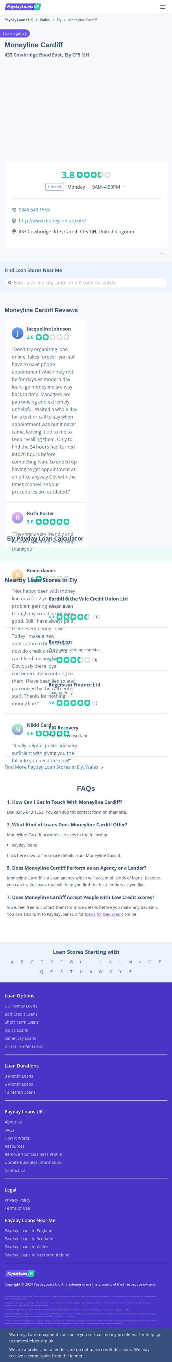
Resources (15, 1146)
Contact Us (15, 1170)
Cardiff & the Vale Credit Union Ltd (88, 599)
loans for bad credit (104, 914)
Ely (59, 19)
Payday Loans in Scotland (29, 1238)
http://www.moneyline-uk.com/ (52, 220)
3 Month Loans (19, 1076)
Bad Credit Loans (21, 1014)
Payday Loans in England (29, 1230)
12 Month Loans (20, 1092)
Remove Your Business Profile (33, 1154)
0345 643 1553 (34, 210)
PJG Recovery (63, 728)
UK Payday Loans (21, 1006)
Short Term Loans (22, 1022)
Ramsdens (61, 642)
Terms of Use (17, 1208)
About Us (13, 1122)
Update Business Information (33, 1162)
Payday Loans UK (19, 19)
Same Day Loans (20, 1038)
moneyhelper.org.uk (33, 1341)
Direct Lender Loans (24, 1046)
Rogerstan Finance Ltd (74, 685)
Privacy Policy (17, 1200)
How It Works (17, 1138)
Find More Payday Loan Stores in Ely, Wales (55, 767)
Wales (45, 19)
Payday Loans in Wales (26, 1247)
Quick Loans (16, 1030)
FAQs (9, 1130)
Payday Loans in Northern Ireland (37, 1255)
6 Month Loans (19, 1084)
